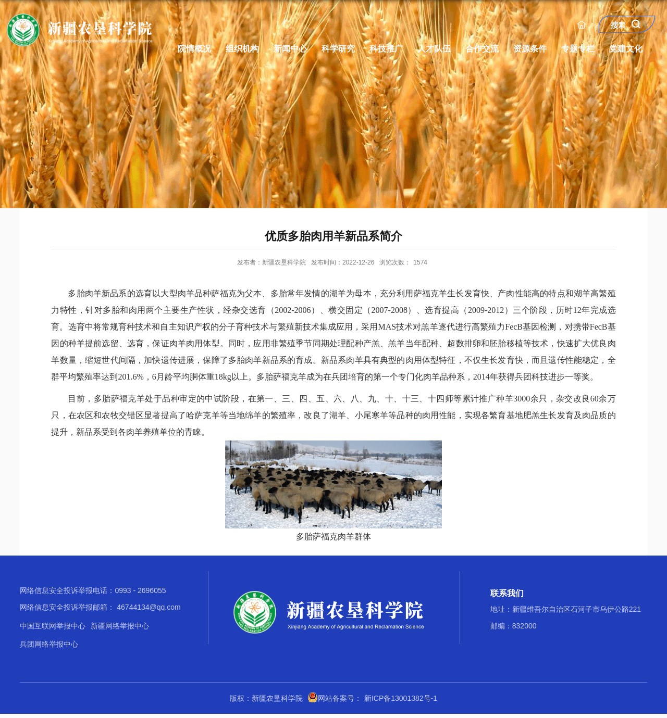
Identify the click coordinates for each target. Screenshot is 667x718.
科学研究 (338, 48)
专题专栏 (578, 48)
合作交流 (482, 48)
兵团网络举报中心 (49, 644)
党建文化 (626, 48)
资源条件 (530, 48)
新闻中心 (290, 48)
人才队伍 (434, 48)
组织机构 (242, 48)
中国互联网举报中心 (52, 626)
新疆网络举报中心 (120, 626)
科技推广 (386, 48)
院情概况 (194, 48)
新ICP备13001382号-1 (400, 698)
